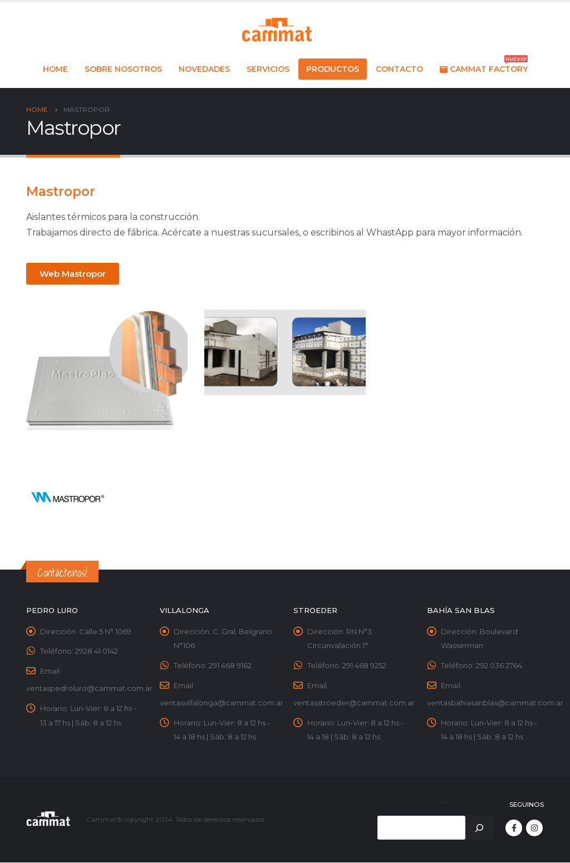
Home (55, 69)
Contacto (399, 69)
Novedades (204, 69)
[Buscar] (479, 828)
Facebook (513, 828)
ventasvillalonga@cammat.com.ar (221, 703)
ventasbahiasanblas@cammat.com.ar (495, 703)
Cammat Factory (484, 66)
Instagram (534, 828)
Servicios (268, 69)
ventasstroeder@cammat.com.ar (354, 703)
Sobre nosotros (123, 69)
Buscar (435, 803)
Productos (332, 69)
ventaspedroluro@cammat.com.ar (89, 689)
